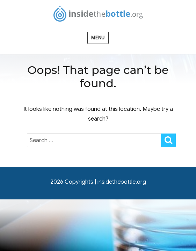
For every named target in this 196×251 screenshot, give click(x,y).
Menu (97, 38)
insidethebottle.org (121, 181)
